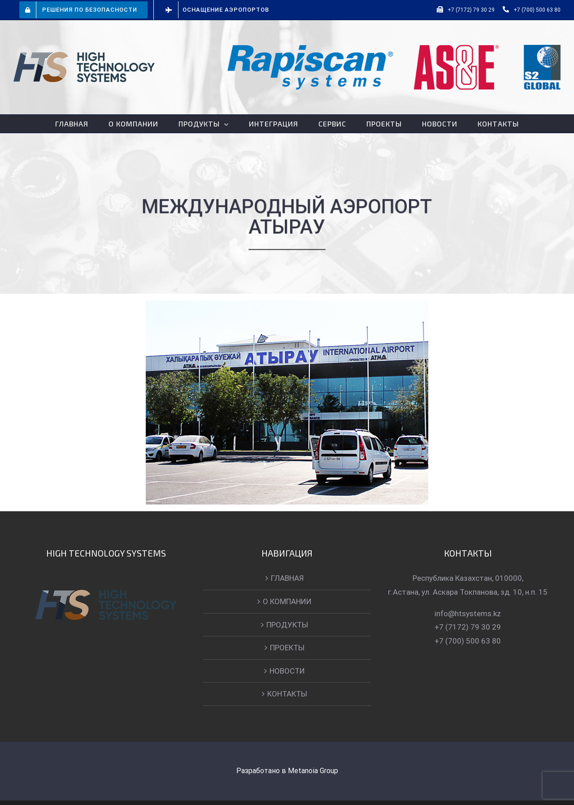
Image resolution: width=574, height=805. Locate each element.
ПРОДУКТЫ (285, 624)
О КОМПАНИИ (285, 601)
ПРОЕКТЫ (285, 647)
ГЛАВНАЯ (285, 578)
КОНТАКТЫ (285, 693)
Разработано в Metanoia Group (285, 770)
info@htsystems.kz (466, 613)
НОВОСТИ (285, 670)
